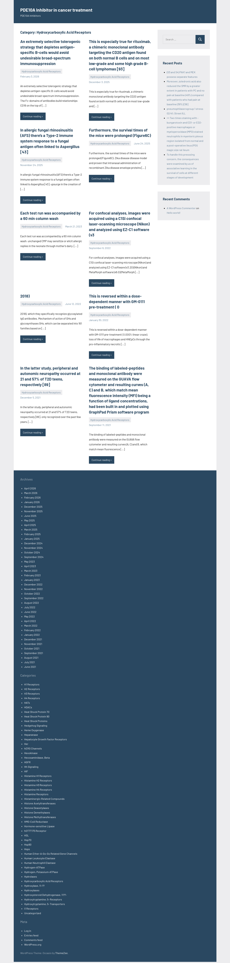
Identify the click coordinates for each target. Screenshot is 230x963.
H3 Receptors (32, 694)
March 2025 (30, 530)
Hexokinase (31, 754)
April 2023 (30, 567)
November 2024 (33, 548)
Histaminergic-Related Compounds (44, 799)
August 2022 (31, 603)
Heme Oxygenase (34, 731)
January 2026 (32, 503)
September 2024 (33, 558)
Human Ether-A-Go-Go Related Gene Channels (50, 854)
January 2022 (32, 635)
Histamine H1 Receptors (37, 777)
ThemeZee (61, 954)
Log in (27, 931)
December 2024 (33, 544)
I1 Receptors (31, 909)
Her (26, 745)
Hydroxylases (31, 891)
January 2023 (32, 580)
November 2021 (33, 645)
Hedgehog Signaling (35, 726)
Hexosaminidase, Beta (37, 758)
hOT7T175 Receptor (35, 831)
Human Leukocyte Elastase (39, 859)
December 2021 (33, 640)
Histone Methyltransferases (40, 818)
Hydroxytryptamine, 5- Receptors (43, 900)
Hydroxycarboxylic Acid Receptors (41, 71)
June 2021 (30, 667)
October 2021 (31, 649)
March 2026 (30, 494)
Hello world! (173, 212)
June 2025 (30, 516)
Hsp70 (27, 841)
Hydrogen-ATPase (34, 868)
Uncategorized (32, 914)
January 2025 (32, 539)
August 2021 (31, 658)
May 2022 (29, 617)
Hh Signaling (31, 767)
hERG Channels (33, 749)
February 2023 (32, 576)
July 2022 (29, 608)
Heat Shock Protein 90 (36, 717)
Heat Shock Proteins (35, 722)
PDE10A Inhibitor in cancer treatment (68, 9)
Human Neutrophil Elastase (40, 863)
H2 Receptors (32, 690)
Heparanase (31, 735)
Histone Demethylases (37, 813)
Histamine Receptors (36, 795)
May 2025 (29, 521)
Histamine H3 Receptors (38, 786)
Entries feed (31, 936)
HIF (26, 772)
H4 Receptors (32, 699)
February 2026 (32, 498)
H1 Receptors (31, 685)
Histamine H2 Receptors (38, 781)
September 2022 (33, 599)
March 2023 (30, 571)
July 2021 (29, 663)
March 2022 (30, 626)
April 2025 (30, 526)
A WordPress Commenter (181, 208)
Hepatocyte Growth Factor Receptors (45, 740)
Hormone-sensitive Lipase (39, 827)
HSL (26, 836)
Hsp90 (27, 845)
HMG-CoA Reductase (36, 822)
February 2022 (32, 631)
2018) (25, 296)
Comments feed (33, 941)
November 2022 (33, 590)
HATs (27, 703)
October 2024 (32, 553)
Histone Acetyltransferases (40, 804)
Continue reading (33, 116)
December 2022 (33, 585)
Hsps (27, 850)
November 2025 (33, 512)
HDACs (28, 708)
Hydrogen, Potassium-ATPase (41, 873)
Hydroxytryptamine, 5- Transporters (44, 905)
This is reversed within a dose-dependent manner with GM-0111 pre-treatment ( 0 (117, 302)
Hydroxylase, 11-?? (34, 886)
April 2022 (30, 622)
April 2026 (30, 489)
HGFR (27, 763)
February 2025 (32, 535)
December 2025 (33, 507)
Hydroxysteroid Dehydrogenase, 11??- (45, 895)
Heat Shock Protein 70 (36, 712)
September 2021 (33, 654)
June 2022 (30, 612)
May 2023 (29, 562)
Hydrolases (30, 877)
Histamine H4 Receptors (38, 790)
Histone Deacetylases (36, 809)
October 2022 (32, 594)
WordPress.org (32, 945)
